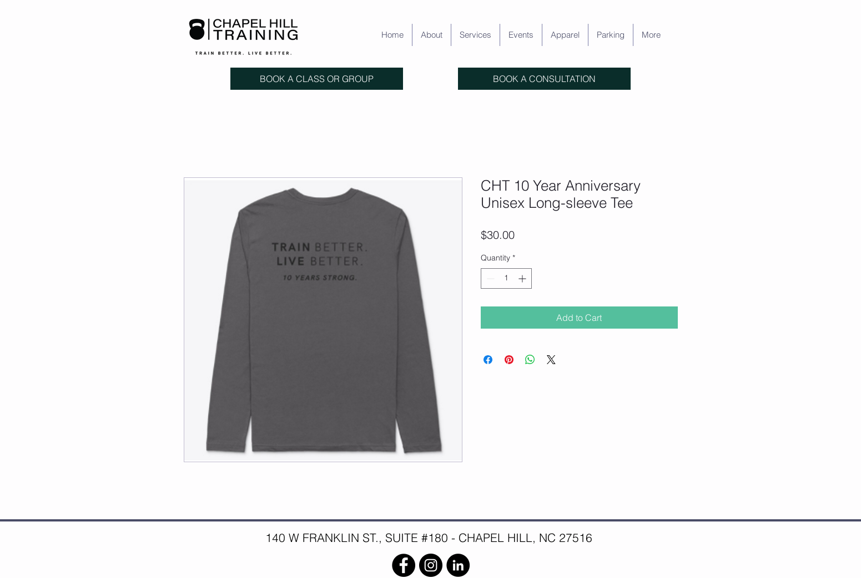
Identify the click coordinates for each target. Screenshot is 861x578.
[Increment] (523, 278)
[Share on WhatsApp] (530, 359)
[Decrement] (489, 278)
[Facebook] (403, 565)
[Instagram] (430, 565)
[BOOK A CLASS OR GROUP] (316, 79)
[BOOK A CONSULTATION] (544, 79)
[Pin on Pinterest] (509, 359)
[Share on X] (551, 359)
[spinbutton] (506, 278)
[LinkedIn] (458, 565)
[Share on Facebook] (488, 359)
